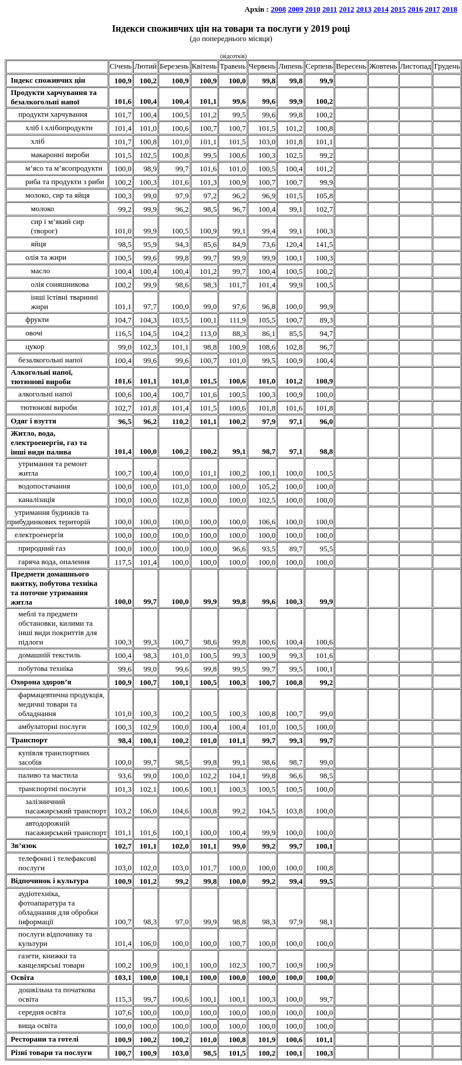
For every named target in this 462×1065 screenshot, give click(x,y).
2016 (415, 9)
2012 (347, 9)
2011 (329, 9)
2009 (295, 9)
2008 (278, 9)
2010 (313, 9)
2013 (364, 9)
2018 (449, 9)
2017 (432, 9)
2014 (381, 9)
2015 (398, 9)
